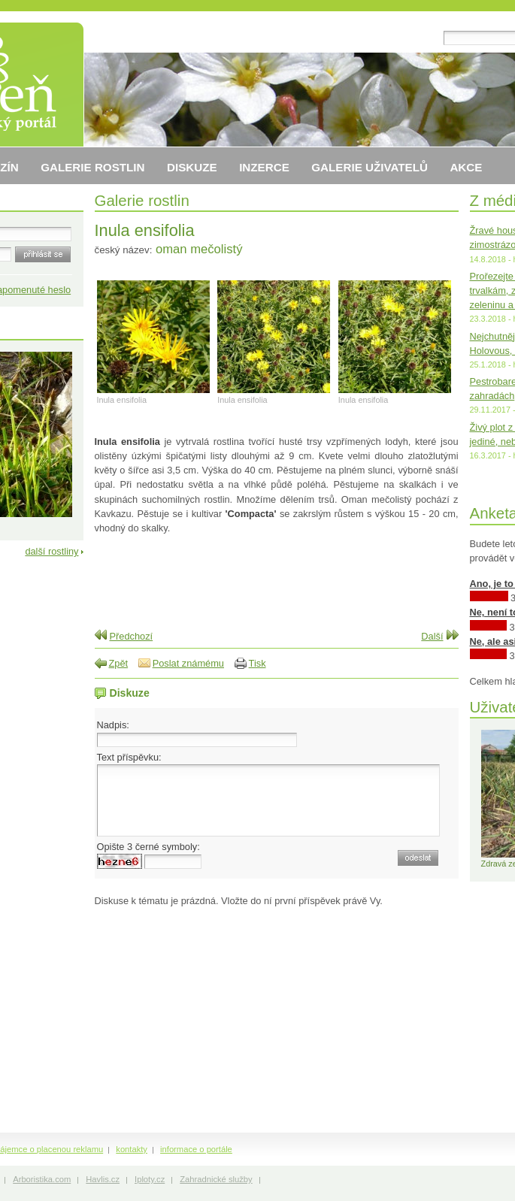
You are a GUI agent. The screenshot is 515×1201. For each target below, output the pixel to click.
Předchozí (131, 636)
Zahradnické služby (216, 1179)
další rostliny (51, 551)
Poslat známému (188, 663)
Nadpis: (113, 725)
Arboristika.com (42, 1179)
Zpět (119, 663)
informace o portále (196, 1149)
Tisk (257, 663)
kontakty (131, 1149)
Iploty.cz (150, 1179)
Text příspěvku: (129, 757)
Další (432, 636)
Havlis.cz (103, 1179)
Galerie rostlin (142, 200)
